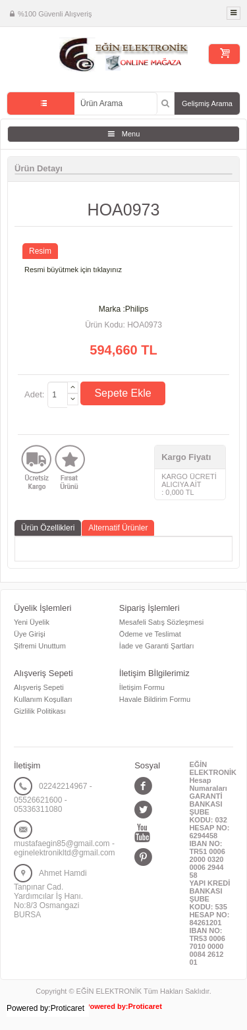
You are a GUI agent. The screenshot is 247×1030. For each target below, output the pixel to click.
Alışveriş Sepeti (39, 687)
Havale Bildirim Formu (154, 699)
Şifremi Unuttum (40, 646)
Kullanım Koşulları (43, 699)
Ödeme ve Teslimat (150, 634)
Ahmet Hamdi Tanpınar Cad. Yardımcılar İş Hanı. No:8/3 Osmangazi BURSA (50, 894)
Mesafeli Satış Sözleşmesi (161, 622)
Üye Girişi (29, 634)
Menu (131, 134)
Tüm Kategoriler (40, 103)
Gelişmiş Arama (207, 103)
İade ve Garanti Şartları (156, 646)
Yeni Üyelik (31, 622)
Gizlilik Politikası (40, 711)
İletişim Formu (142, 687)
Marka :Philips (123, 309)
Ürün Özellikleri (47, 527)
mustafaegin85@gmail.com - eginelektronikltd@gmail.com (64, 848)
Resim (40, 251)
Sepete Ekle (122, 393)
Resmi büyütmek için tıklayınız (73, 269)
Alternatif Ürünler (118, 527)
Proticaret (145, 1006)
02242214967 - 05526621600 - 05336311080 (53, 798)
